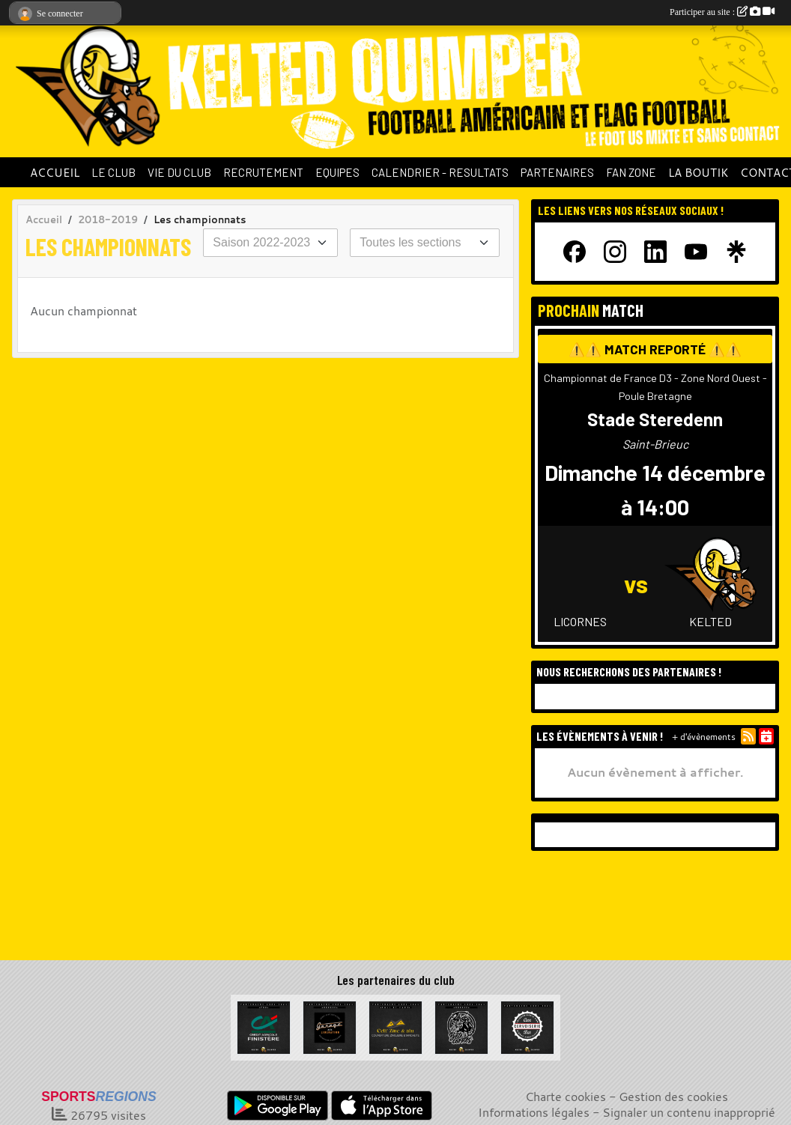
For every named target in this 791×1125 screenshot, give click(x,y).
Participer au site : (722, 12)
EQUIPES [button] (337, 172)
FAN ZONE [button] (631, 172)
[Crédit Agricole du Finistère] (264, 1026)
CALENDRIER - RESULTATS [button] (440, 172)
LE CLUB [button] (113, 172)
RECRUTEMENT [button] (263, 172)
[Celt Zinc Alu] (395, 1026)
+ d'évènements (704, 736)
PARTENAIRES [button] (557, 172)
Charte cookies (565, 1096)
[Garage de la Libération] (330, 1026)
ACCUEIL (54, 172)
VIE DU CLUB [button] (179, 172)
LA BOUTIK (698, 172)
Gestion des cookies (673, 1096)
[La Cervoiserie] (527, 1026)
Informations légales (534, 1112)
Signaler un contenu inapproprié (688, 1112)
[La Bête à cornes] (461, 1026)
